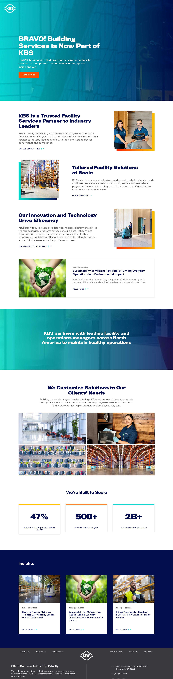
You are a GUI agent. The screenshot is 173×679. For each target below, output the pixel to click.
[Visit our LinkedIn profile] (167, 86)
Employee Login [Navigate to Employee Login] (150, 3)
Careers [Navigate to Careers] (164, 3)
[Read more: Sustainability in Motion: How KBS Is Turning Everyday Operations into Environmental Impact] (80, 289)
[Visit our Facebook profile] (167, 90)
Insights (133, 663)
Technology (116, 663)
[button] (171, 3)
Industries (57, 663)
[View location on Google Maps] (129, 677)
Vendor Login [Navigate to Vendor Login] (133, 3)
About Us (25, 663)
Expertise (41, 663)
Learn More (29, 75)
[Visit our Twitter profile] (167, 95)
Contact (148, 663)
